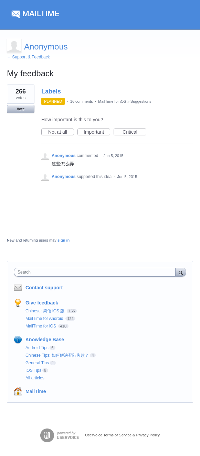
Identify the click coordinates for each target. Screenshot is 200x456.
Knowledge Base (44, 339)
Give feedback (41, 302)
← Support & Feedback (28, 57)
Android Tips (37, 347)
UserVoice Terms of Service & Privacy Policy (122, 435)
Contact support (44, 287)
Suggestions (140, 101)
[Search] (180, 272)
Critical (134, 132)
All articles (34, 378)
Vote (20, 109)
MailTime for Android (44, 318)
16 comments (81, 101)
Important (97, 132)
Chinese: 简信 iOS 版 (45, 311)
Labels (51, 91)
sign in (63, 240)
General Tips (37, 362)
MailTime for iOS (112, 101)
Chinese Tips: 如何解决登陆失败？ (57, 355)
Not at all (61, 132)
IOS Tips (33, 370)
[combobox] (96, 272)
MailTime (35, 391)
